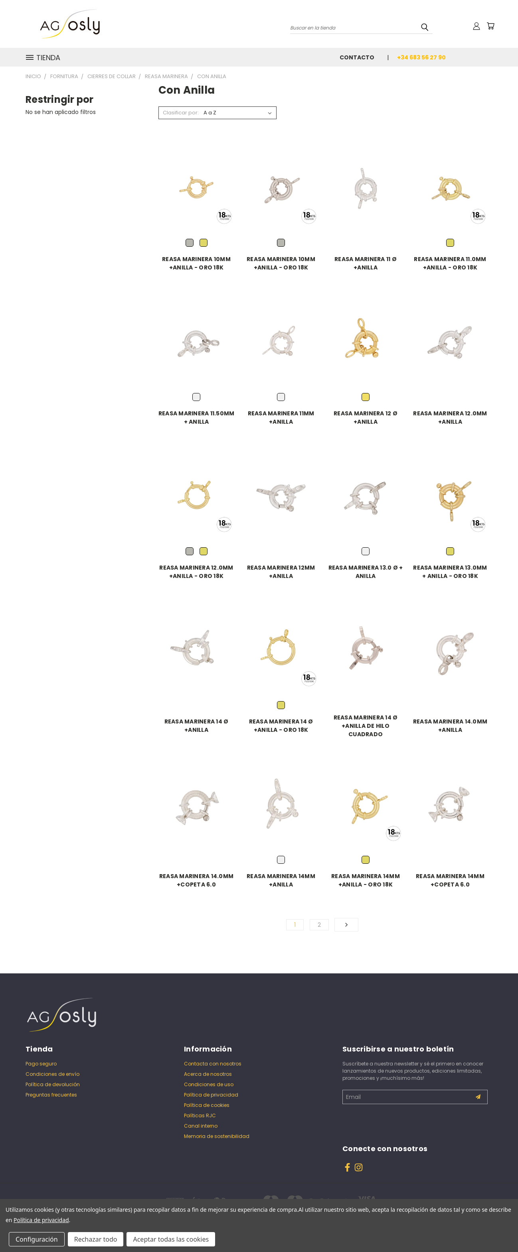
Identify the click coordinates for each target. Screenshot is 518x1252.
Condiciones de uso (208, 1084)
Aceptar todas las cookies (171, 1239)
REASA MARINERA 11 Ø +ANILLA (365, 263)
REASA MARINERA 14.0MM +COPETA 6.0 (196, 880)
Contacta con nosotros (212, 1063)
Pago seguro (41, 1063)
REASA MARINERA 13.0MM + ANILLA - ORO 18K (450, 572)
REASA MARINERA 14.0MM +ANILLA (450, 725)
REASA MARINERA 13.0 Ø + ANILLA (365, 572)
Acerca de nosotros (208, 1074)
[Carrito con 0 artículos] (490, 26)
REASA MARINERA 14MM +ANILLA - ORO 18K (365, 880)
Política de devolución (53, 1084)
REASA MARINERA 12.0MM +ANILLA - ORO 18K (196, 572)
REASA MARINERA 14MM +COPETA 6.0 (450, 880)
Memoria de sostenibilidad (216, 1136)
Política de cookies (206, 1105)
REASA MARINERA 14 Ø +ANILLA (196, 725)
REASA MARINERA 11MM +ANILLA (281, 417)
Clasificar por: (181, 112)
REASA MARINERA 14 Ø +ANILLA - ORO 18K (281, 725)
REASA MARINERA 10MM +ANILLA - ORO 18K (196, 263)
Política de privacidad (211, 1094)
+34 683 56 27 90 (421, 57)
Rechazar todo (95, 1239)
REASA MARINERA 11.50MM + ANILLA (196, 417)
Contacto (357, 57)
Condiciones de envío (52, 1074)
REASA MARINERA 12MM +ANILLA (281, 572)
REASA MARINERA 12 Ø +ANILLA (365, 417)
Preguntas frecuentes (51, 1094)
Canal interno (200, 1125)
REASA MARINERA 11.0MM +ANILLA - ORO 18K (450, 263)
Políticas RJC (200, 1115)
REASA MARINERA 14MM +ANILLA (281, 880)
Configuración (37, 1239)
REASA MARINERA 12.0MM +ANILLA (450, 417)
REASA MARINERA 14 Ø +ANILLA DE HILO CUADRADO (366, 725)
